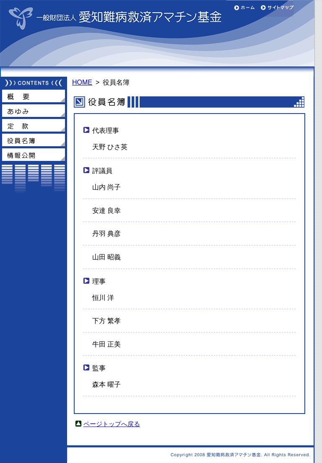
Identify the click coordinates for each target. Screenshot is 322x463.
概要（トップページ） (33, 96)
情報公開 (33, 154)
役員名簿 (33, 140)
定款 (33, 125)
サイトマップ (276, 8)
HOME (82, 82)
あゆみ (33, 110)
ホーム (243, 8)
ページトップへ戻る (111, 424)
